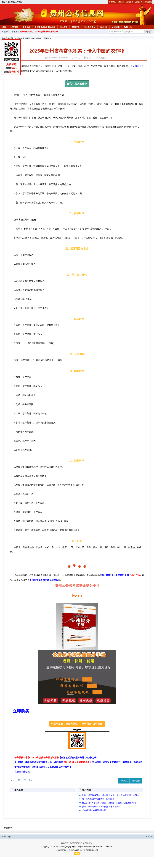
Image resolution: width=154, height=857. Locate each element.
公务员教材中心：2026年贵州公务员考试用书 (39, 31)
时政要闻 (14, 27)
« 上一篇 (15, 780)
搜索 (148, 32)
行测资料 (76, 27)
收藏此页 (124, 781)
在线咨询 (115, 27)
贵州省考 (26, 27)
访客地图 (112, 2)
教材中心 (128, 27)
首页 (4, 27)
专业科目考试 (89, 27)
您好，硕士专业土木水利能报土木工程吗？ (101, 806)
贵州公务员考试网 (22, 38)
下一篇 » (28, 780)
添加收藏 (148, 2)
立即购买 (21, 711)
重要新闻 (47, 38)
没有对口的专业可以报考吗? (94, 810)
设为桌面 (129, 2)
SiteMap (121, 2)
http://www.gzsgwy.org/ (65, 846)
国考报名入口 (7, 31)
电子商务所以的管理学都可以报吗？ (98, 799)
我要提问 (102, 58)
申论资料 (63, 27)
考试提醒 (136, 781)
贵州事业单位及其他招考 (45, 27)
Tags (9, 836)
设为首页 (139, 2)
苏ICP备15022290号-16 (102, 846)
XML (97, 850)
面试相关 (103, 27)
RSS (4, 836)
